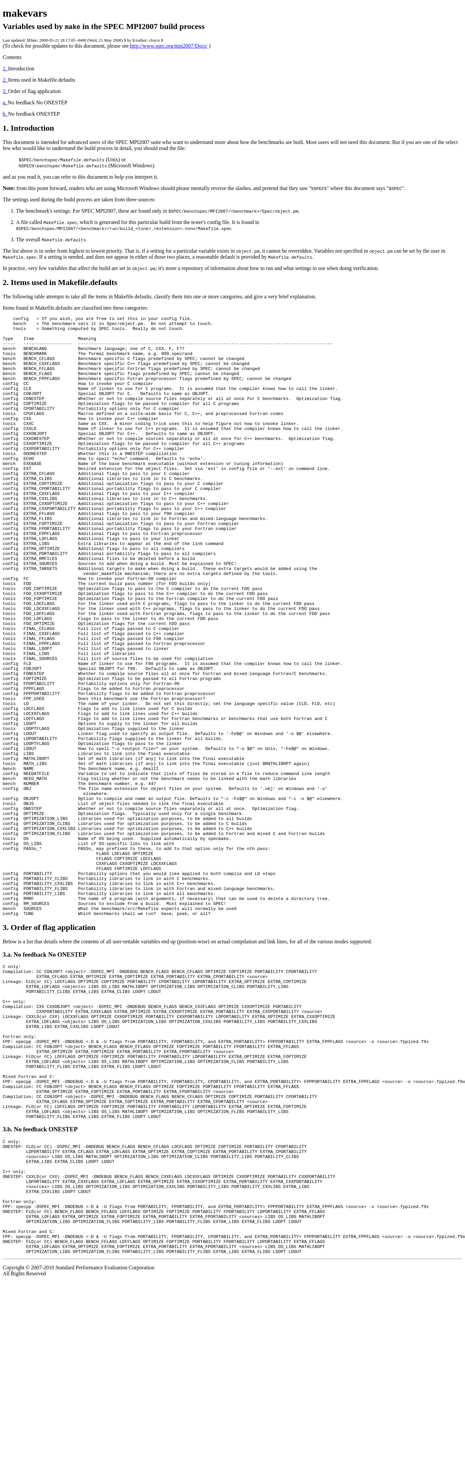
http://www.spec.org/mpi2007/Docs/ (168, 46)
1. (5, 68)
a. (5, 102)
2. (5, 80)
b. (5, 114)
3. (5, 91)
